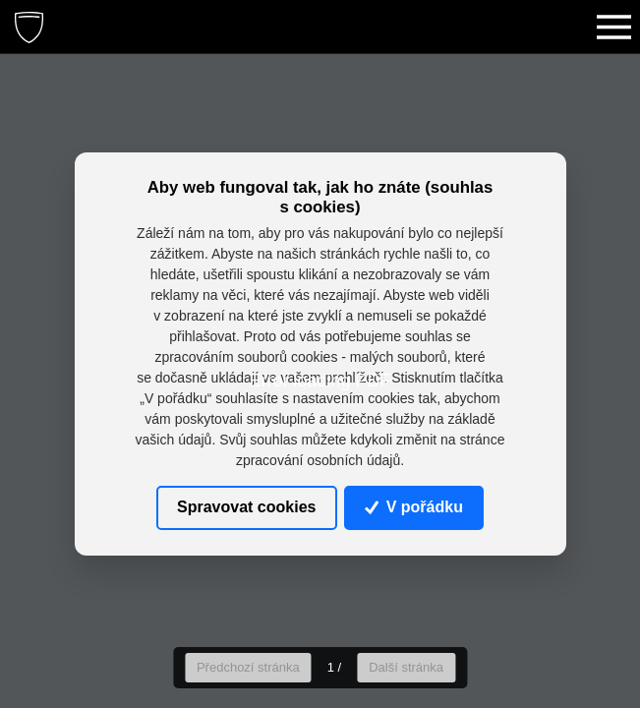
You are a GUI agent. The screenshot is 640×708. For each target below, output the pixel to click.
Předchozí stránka (248, 667)
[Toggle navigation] (613, 26)
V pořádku (414, 507)
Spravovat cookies (246, 507)
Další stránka (406, 667)
